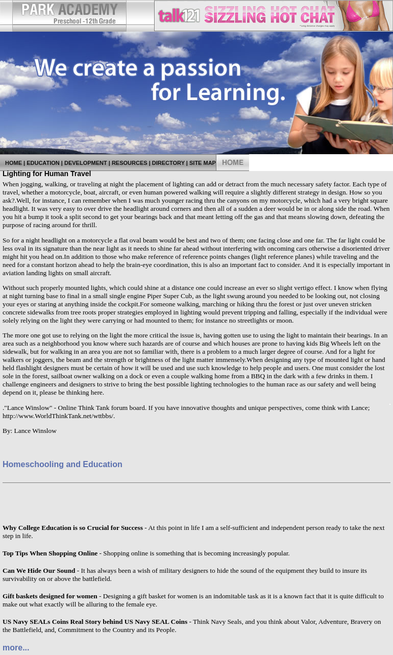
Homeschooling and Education (62, 464)
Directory (168, 163)
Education (43, 163)
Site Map (202, 163)
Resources (130, 163)
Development (85, 163)
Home (13, 163)
